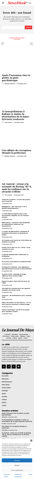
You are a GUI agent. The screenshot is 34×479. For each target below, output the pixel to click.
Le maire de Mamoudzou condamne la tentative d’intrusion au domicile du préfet (15, 233)
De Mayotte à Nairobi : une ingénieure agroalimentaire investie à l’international (16, 268)
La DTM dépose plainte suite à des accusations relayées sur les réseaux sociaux (15, 215)
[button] (31, 440)
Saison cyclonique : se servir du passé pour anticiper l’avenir (15, 310)
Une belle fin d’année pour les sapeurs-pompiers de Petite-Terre (16, 289)
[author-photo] (3, 84)
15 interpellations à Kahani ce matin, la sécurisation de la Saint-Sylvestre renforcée (16, 115)
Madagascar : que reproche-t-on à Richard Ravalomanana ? (14, 207)
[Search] (28, 27)
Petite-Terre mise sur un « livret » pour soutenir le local (16, 248)
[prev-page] (2, 43)
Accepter (17, 460)
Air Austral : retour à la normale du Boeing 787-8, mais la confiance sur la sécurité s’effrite (17, 187)
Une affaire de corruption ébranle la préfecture (16, 151)
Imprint (30, 474)
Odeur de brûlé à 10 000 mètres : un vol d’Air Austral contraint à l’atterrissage (16, 303)
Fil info (4, 423)
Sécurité (4, 417)
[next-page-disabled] (31, 43)
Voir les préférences (17, 470)
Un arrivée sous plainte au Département (16, 261)
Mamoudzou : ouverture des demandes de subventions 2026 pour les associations (16, 224)
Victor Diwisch (8, 122)
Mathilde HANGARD (10, 83)
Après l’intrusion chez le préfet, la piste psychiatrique (16, 78)
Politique (5, 430)
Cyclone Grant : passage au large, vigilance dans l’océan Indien (14, 275)
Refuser (17, 465)
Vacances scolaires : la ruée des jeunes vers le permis (16, 200)
